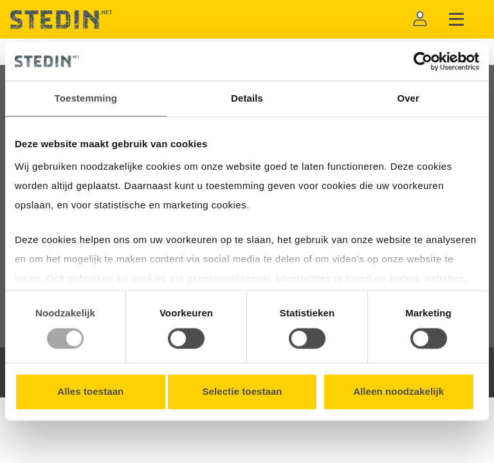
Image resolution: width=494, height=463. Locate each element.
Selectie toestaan (242, 391)
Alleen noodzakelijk (398, 391)
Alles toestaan (90, 391)
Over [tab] (408, 98)
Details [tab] (247, 98)
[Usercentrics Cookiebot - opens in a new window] (423, 61)
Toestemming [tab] (86, 98)
